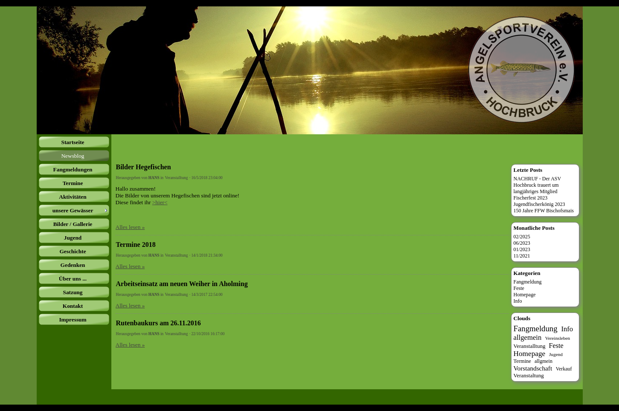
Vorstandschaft (533, 368)
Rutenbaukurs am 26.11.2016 (158, 323)
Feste (519, 288)
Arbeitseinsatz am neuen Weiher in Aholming (182, 283)
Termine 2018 (136, 244)
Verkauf (564, 369)
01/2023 (522, 249)
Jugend (556, 354)
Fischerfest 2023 (531, 198)
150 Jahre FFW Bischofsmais (544, 211)
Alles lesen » (130, 227)
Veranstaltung (529, 375)
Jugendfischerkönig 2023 (539, 204)
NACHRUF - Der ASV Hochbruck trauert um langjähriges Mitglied (537, 185)
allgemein (528, 337)
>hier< (160, 202)
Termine (522, 361)
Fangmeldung (528, 282)
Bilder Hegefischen (143, 167)
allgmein (543, 361)
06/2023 (522, 243)
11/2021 (522, 256)
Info (518, 301)
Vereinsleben (557, 338)
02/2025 (522, 237)
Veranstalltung (176, 178)
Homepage (525, 295)
